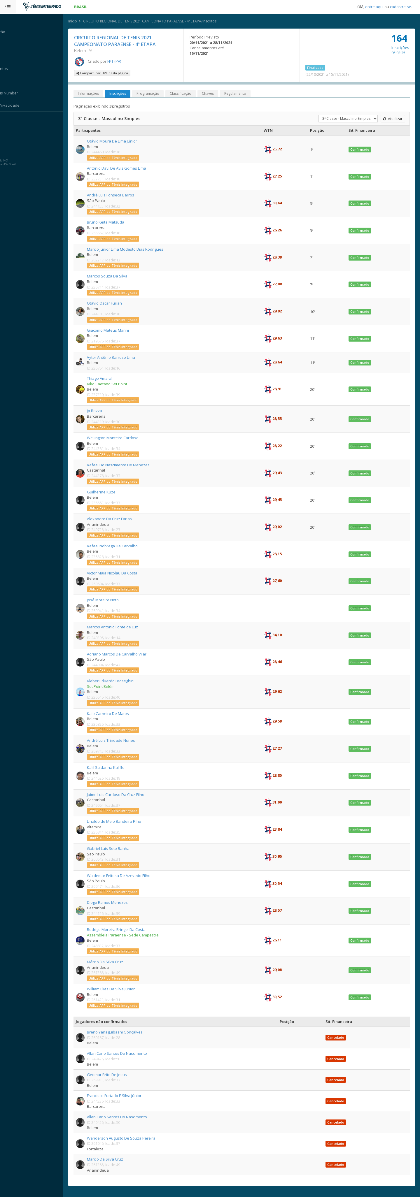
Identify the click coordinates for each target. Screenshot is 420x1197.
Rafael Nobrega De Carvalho (119, 546)
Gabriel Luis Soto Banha (115, 848)
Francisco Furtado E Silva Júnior (121, 1095)
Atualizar (392, 119)
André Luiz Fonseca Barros (117, 195)
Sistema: (10, 119)
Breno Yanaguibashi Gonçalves (122, 1032)
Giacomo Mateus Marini (115, 330)
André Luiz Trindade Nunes (118, 740)
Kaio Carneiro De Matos (115, 713)
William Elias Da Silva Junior (118, 989)
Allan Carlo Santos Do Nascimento (124, 1053)
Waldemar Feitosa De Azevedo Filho (126, 875)
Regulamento (242, 93)
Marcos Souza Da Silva (114, 276)
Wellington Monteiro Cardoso (120, 438)
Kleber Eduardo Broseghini (117, 681)
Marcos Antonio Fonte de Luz (119, 627)
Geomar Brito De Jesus (114, 1075)
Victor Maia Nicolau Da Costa (119, 573)
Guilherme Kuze (108, 492)
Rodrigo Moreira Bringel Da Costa (123, 929)
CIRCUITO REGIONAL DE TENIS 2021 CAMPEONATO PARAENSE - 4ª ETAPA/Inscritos (156, 21)
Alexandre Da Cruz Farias (116, 519)
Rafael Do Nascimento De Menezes (125, 465)
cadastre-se (400, 6)
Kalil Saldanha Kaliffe (113, 767)
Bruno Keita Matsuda (112, 222)
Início (79, 21)
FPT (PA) (121, 61)
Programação (155, 93)
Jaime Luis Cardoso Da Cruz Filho (122, 794)
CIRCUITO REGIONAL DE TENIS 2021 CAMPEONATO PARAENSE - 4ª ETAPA (122, 41)
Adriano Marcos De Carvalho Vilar (123, 654)
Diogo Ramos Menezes (114, 902)
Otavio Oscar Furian (111, 303)
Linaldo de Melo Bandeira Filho (121, 821)
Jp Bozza (101, 411)
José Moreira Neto (110, 600)
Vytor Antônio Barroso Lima (118, 357)
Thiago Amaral (106, 378)
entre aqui (374, 6)
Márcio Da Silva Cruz (112, 962)
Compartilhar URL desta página (109, 73)
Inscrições (124, 93)
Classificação (187, 93)
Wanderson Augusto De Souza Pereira (128, 1138)
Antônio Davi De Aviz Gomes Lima (123, 168)
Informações (95, 93)
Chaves (215, 93)
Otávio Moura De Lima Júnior (119, 141)
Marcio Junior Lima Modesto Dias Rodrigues (132, 249)
